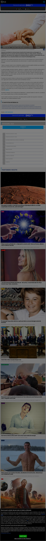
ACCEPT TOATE (23, 536)
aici (27, 520)
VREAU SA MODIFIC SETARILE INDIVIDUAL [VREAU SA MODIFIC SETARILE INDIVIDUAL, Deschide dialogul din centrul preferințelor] (22, 538)
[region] (23, 524)
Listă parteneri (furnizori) (6, 533)
